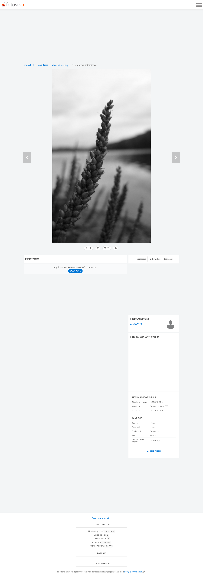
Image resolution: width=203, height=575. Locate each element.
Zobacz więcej (154, 451)
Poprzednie (140, 259)
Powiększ (155, 259)
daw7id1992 (136, 324)
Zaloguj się (75, 271)
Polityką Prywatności (133, 572)
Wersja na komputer (101, 518)
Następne (168, 259)
